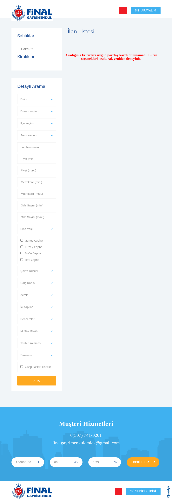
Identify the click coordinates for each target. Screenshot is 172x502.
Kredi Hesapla (143, 462)
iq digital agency (168, 492)
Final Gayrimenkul (32, 13)
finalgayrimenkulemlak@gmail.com (86, 442)
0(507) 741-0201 (86, 435)
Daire (27, 49)
